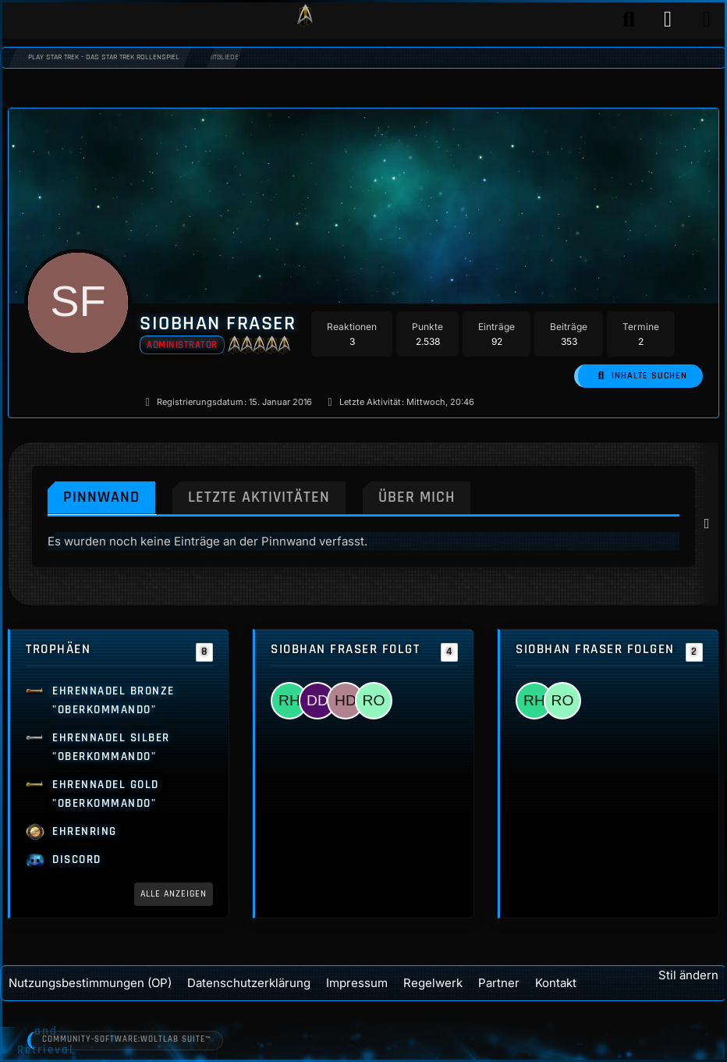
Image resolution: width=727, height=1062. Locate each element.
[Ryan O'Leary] (373, 700)
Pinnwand (102, 495)
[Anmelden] (667, 19)
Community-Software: (128, 1039)
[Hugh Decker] (345, 700)
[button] (642, 375)
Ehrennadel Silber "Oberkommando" (111, 747)
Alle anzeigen (176, 893)
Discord (76, 859)
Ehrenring (84, 831)
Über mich (423, 495)
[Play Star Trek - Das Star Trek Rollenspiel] (305, 19)
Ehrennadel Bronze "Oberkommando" (113, 700)
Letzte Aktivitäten (262, 495)
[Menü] (706, 19)
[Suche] (628, 19)
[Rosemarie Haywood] (289, 700)
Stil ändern (688, 973)
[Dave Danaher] (317, 700)
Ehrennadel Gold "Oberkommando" (105, 794)
